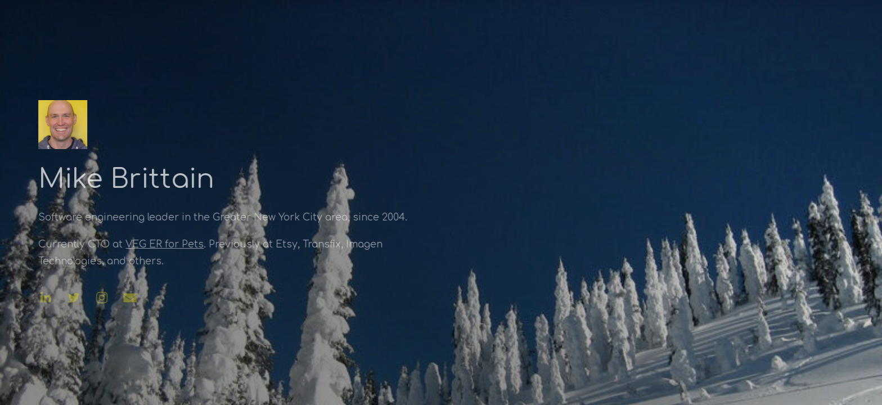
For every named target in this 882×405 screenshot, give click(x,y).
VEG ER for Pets (164, 244)
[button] (45, 297)
